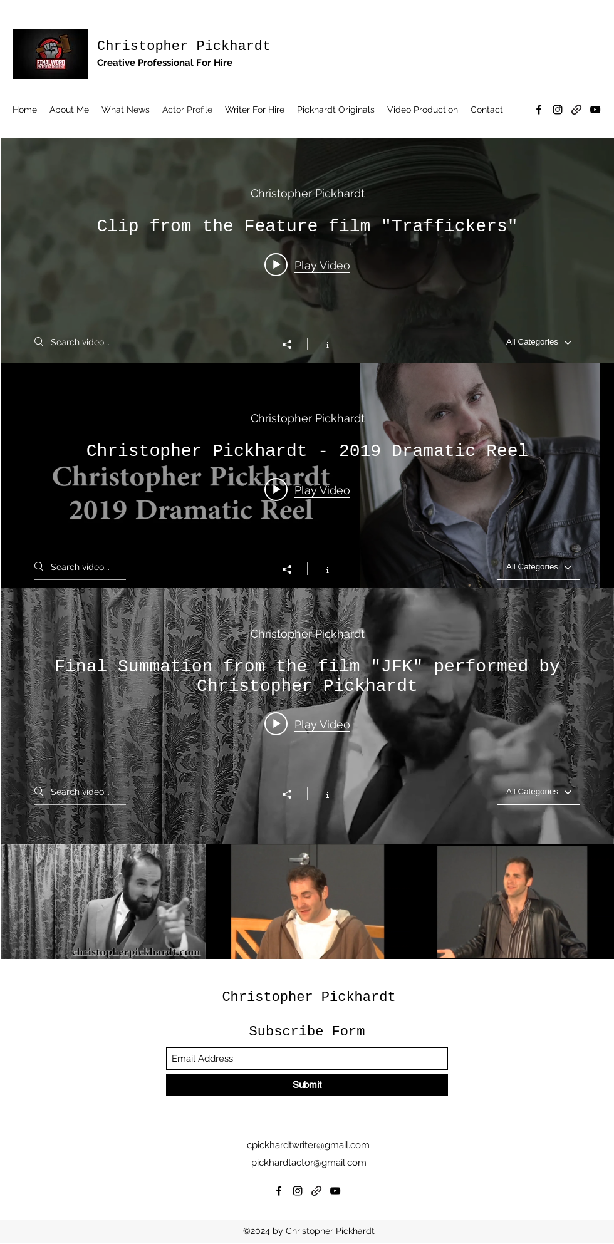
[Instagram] (557, 109)
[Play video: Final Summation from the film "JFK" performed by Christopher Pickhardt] (307, 723)
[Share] (293, 344)
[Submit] (307, 1085)
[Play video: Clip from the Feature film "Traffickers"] (307, 264)
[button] (255, 109)
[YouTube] (595, 109)
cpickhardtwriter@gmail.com (308, 1145)
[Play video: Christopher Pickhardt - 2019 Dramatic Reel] (307, 489)
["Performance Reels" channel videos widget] (307, 549)
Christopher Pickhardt (184, 46)
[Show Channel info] (321, 344)
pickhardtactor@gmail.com (309, 1162)
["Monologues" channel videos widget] (307, 774)
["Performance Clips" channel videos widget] (307, 324)
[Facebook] (539, 109)
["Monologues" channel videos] (307, 902)
